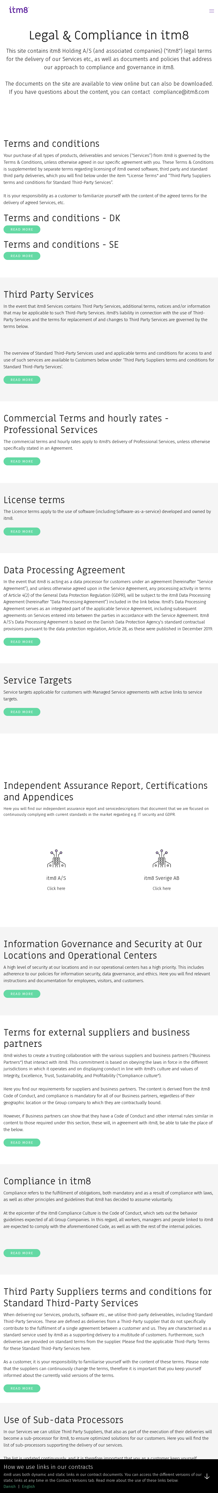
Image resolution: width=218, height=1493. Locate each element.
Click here (56, 888)
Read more (22, 229)
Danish (10, 1486)
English (28, 1486)
